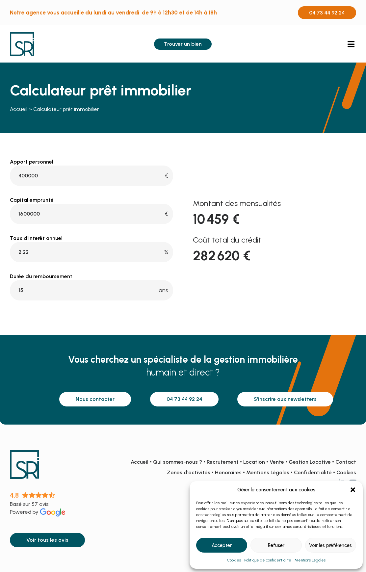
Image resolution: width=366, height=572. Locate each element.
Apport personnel (31, 162)
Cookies (234, 560)
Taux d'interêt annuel (36, 238)
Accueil (18, 109)
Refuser (276, 545)
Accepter (222, 545)
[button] (353, 489)
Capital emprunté (32, 200)
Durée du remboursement (41, 276)
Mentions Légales (310, 560)
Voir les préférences (330, 545)
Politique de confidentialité (267, 560)
